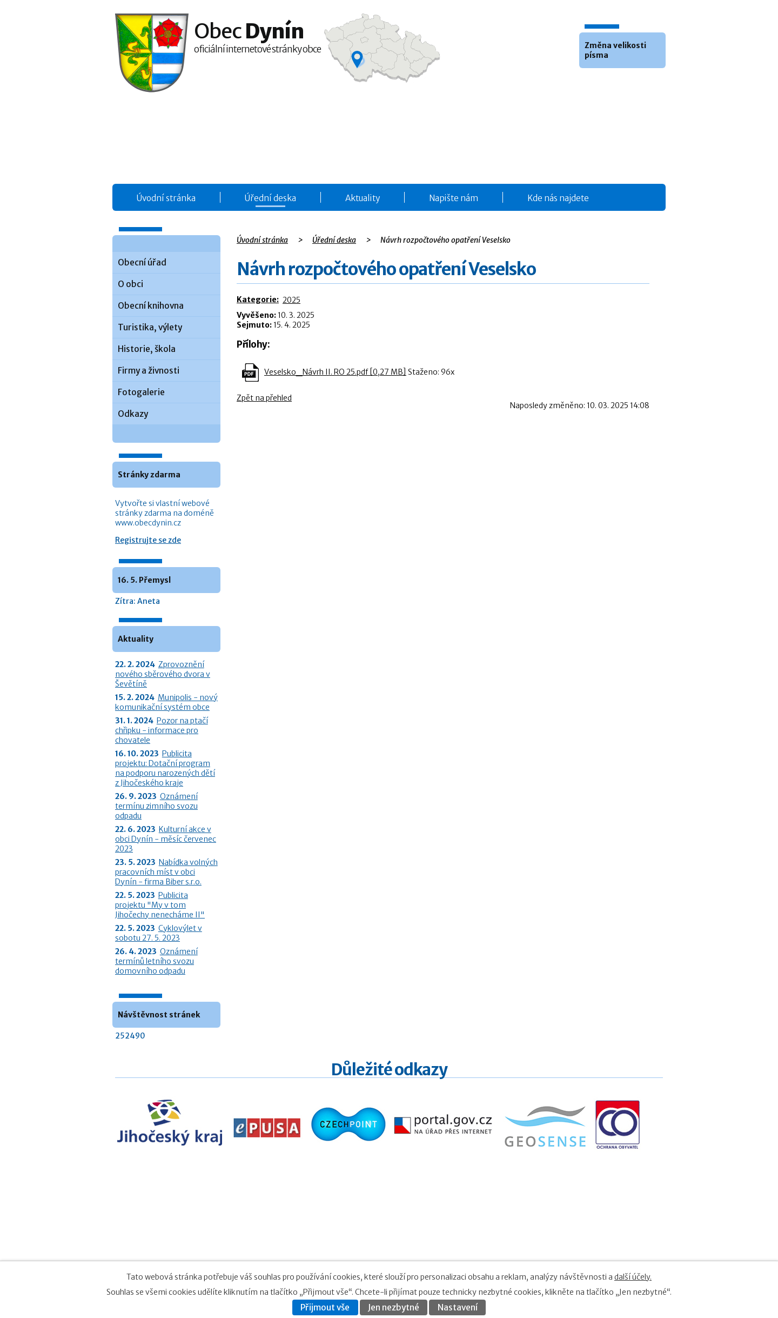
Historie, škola (147, 349)
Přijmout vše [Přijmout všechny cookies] (325, 1307)
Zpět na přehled (264, 398)
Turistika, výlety (150, 327)
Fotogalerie (141, 392)
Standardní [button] (603, 84)
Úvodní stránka (166, 198)
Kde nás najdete (558, 198)
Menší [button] (588, 84)
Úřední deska (270, 198)
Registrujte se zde (148, 540)
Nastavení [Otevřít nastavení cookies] (458, 1307)
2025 (291, 300)
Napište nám (453, 198)
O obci (130, 284)
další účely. (633, 1277)
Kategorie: (258, 299)
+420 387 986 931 (175, 1245)
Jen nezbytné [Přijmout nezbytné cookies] (393, 1307)
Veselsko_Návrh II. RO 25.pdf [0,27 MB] (335, 372)
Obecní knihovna (151, 306)
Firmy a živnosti (148, 370)
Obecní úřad (142, 262)
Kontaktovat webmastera (579, 1238)
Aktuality (362, 198)
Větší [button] (618, 84)
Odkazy (133, 414)
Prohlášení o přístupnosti (557, 1249)
